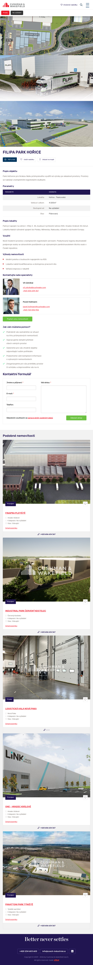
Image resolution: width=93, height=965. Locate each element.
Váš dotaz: (46, 383)
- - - (46, 730)
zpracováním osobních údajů (40, 418)
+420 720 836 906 (31, 310)
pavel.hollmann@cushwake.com (36, 307)
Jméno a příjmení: (15, 383)
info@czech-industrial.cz (54, 951)
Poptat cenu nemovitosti (17, 319)
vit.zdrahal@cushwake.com (34, 287)
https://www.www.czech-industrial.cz (14, 4)
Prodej (5, 13)
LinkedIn (72, 951)
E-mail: (10, 394)
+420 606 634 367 (31, 291)
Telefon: (10, 405)
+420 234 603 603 (28, 951)
